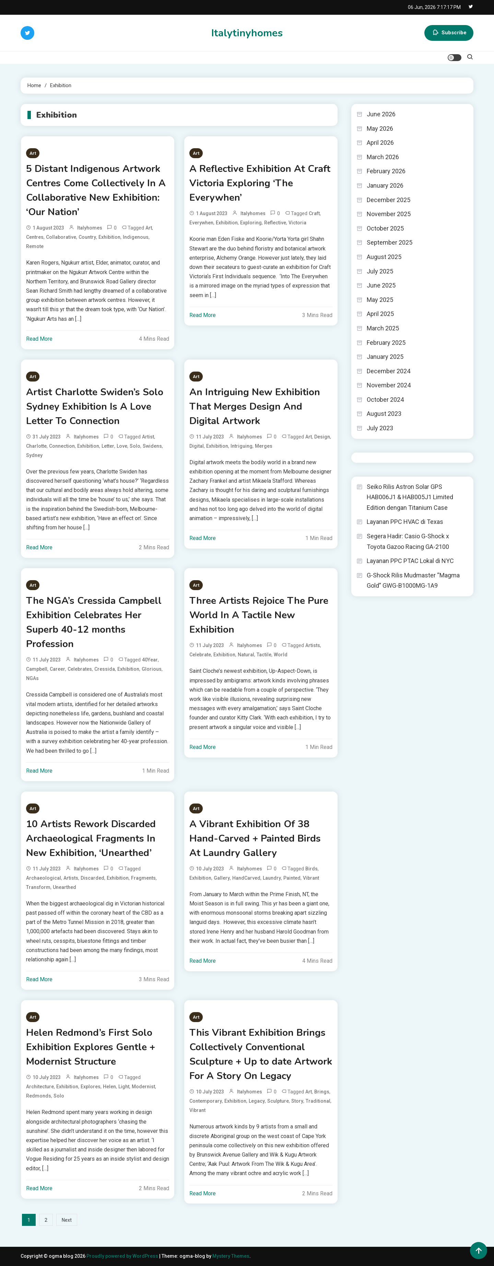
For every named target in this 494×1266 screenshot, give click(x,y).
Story (297, 1101)
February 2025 (386, 342)
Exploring (251, 222)
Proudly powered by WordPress (122, 1256)
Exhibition (109, 237)
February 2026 (386, 171)
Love (122, 446)
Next (67, 1220)
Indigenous (136, 237)
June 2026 (381, 114)
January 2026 (385, 185)
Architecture (40, 1086)
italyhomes (89, 228)
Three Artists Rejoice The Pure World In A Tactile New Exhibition (258, 615)
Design (322, 436)
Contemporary (205, 1101)
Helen (109, 1086)
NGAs (32, 678)
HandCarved (246, 878)
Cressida (104, 669)
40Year (150, 660)
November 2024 (389, 385)
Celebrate (200, 654)
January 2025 (385, 356)
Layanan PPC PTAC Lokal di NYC (410, 560)
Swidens (152, 446)
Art (33, 153)
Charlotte (36, 446)
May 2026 (380, 128)
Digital (196, 446)
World (280, 654)
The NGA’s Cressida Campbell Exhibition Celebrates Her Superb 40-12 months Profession (94, 622)
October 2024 (385, 399)
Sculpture (278, 1101)
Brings (321, 1091)
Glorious (152, 669)
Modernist (143, 1086)
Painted (292, 878)
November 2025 (389, 214)
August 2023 (384, 413)
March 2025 (383, 328)
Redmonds (38, 1096)
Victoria (297, 222)
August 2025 (384, 256)
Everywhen (201, 222)
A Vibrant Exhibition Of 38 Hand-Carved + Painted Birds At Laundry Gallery (255, 838)
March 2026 (383, 157)
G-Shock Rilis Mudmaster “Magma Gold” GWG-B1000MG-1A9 (413, 580)
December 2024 (388, 371)
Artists (312, 645)
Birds (311, 868)
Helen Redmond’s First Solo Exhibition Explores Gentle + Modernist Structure (90, 1047)
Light (123, 1086)
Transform (38, 887)
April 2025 (380, 313)
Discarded (92, 878)
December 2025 (388, 199)
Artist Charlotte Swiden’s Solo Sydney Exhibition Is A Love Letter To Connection (94, 406)
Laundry (272, 878)
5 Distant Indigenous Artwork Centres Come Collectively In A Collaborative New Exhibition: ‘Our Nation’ (96, 190)
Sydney (34, 455)
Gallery (222, 878)
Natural (246, 654)
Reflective (275, 222)
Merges (263, 446)
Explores (91, 1086)
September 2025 (389, 242)
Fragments (143, 878)
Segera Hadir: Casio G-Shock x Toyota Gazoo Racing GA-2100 (408, 541)
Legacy (257, 1101)
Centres (35, 237)
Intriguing (241, 446)
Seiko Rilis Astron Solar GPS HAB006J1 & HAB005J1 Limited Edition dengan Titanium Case (410, 497)
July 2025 (380, 271)
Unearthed (64, 887)
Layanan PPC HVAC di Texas (405, 521)
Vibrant (311, 878)
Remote (35, 246)
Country (87, 237)
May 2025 (380, 299)
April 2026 (380, 142)
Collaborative (61, 237)
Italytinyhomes (247, 33)
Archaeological (43, 878)
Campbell (36, 669)
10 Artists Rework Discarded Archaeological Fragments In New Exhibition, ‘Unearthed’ (91, 838)
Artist (148, 436)
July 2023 (380, 428)
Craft (314, 213)
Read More (39, 339)
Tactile (264, 654)
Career (57, 669)
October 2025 (385, 228)
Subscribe (449, 33)
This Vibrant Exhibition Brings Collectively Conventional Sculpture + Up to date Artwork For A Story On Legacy (260, 1054)
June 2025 (381, 285)
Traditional (318, 1101)
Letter (108, 446)
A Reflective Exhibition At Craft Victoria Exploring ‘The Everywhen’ (259, 183)
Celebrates (80, 669)
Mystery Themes (230, 1256)
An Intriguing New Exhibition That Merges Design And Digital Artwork (254, 406)
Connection (62, 446)
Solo (135, 446)
